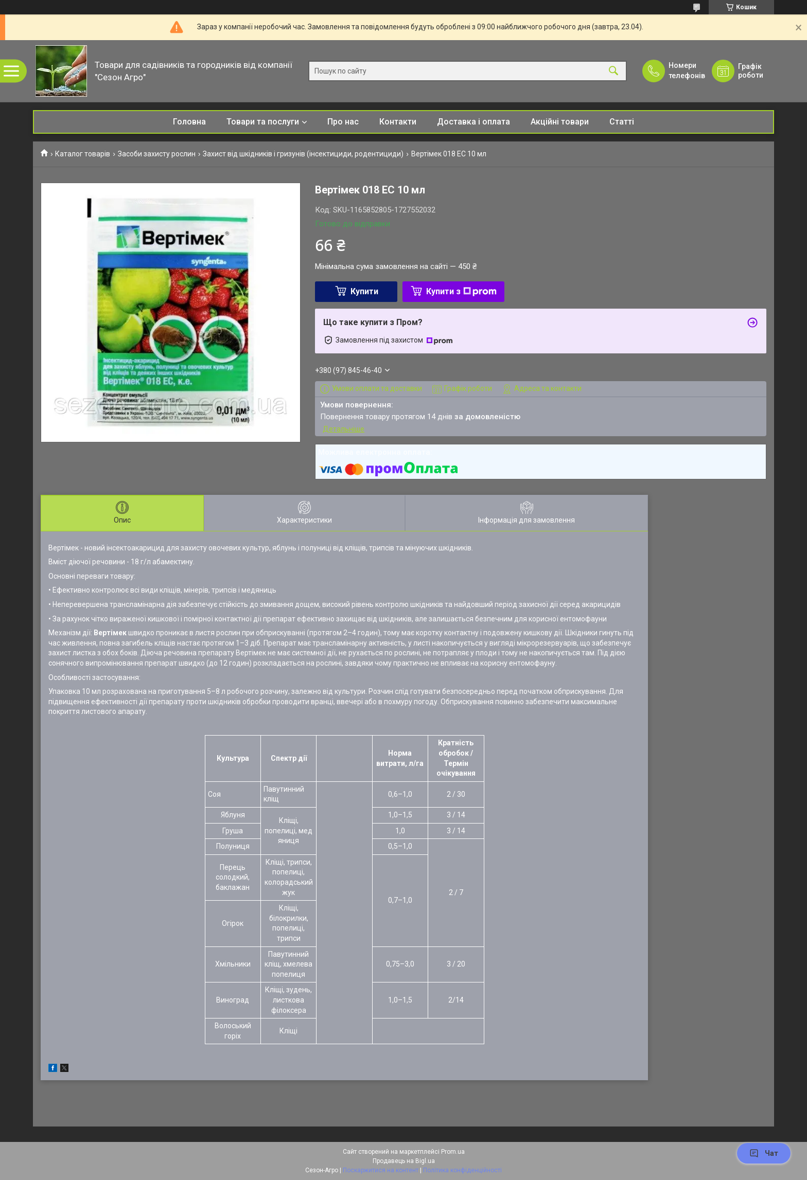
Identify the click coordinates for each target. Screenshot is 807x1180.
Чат (763, 1153)
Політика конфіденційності (462, 1170)
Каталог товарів (82, 154)
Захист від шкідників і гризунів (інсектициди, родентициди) (303, 154)
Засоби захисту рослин (157, 154)
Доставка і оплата (473, 122)
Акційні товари (560, 122)
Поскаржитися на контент (380, 1170)
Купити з (461, 291)
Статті (621, 122)
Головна (189, 122)
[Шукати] (613, 71)
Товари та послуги (262, 122)
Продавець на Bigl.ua (404, 1161)
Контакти (397, 122)
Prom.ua (453, 1151)
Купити (364, 291)
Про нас (343, 122)
